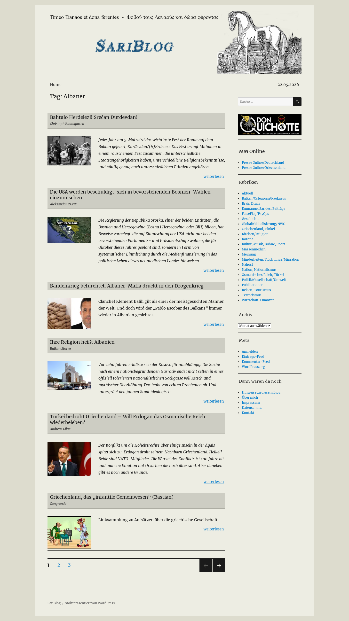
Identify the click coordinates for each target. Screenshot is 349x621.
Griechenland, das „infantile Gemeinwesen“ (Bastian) (112, 497)
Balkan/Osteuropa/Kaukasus (264, 198)
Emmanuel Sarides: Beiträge (263, 209)
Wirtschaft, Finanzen (258, 300)
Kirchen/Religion (255, 234)
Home (56, 84)
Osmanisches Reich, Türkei (263, 275)
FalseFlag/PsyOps (255, 214)
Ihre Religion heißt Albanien (82, 342)
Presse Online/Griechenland (264, 168)
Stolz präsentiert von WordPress (90, 603)
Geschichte (250, 219)
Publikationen (252, 285)
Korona (247, 239)
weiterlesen (214, 176)
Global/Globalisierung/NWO (263, 224)
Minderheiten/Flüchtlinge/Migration (270, 259)
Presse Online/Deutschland (263, 163)
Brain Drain (251, 204)
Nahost (247, 265)
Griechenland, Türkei (258, 229)
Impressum (251, 403)
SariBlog (54, 603)
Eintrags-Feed (253, 357)
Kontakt (248, 413)
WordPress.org (253, 367)
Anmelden (250, 351)
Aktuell (247, 193)
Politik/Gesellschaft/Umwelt (264, 280)
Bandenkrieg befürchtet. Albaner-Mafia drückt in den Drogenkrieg (127, 286)
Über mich (250, 398)
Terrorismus (252, 295)
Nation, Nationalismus (259, 270)
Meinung (249, 254)
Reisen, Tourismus (256, 290)
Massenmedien (254, 249)
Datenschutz (252, 408)
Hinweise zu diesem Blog (261, 392)
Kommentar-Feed (256, 362)
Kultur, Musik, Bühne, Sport (263, 244)
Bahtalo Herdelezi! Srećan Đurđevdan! (94, 117)
